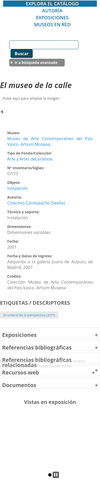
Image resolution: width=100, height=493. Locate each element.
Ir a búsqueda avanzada (36, 62)
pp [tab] (56, 475)
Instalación (17, 188)
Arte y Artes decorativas (30, 159)
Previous (4, 446)
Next (95, 446)
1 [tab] (45, 475)
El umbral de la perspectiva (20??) (29, 315)
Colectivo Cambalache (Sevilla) (36, 203)
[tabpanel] (50, 442)
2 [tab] (50, 475)
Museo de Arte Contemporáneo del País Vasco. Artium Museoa (50, 141)
